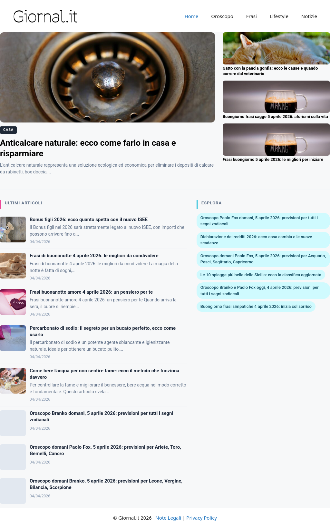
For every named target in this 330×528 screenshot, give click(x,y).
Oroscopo (222, 16)
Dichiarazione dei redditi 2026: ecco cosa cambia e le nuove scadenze (256, 240)
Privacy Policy (201, 517)
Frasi (251, 16)
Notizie (309, 16)
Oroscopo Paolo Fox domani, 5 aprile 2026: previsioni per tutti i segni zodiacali (259, 221)
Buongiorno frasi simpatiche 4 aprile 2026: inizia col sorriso (256, 306)
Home (192, 16)
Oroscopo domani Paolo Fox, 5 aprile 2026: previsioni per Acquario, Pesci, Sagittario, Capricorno (263, 259)
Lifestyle (279, 16)
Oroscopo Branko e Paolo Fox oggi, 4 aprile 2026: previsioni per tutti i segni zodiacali (259, 290)
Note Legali (168, 517)
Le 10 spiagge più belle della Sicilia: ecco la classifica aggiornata (260, 274)
